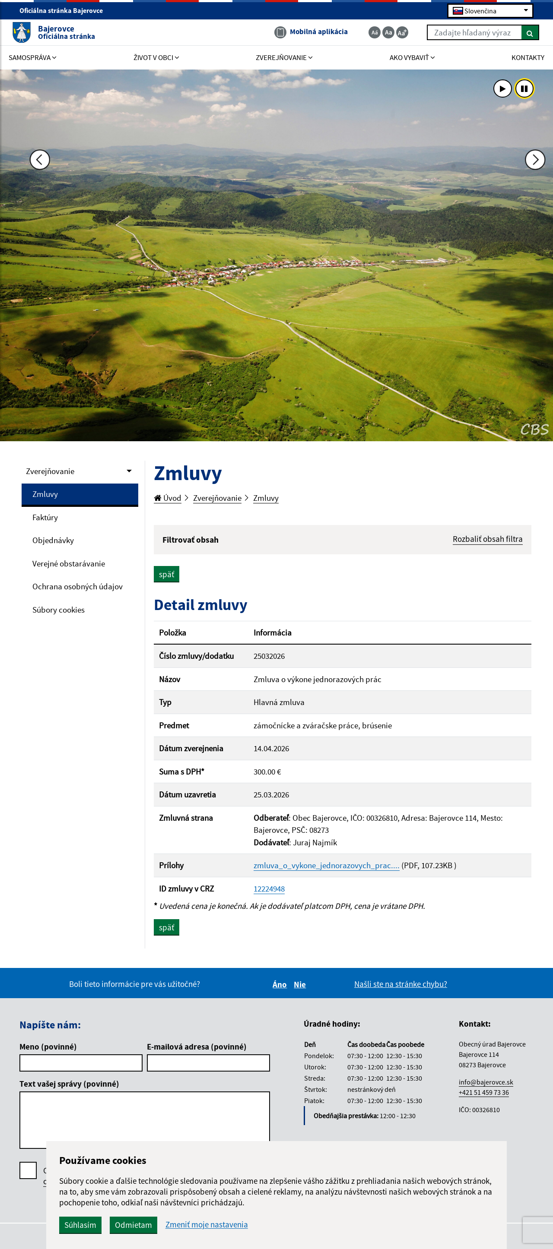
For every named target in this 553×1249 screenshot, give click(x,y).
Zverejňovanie (50, 471)
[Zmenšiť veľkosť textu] (367, 34)
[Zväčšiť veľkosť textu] (394, 34)
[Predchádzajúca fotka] (30, 254)
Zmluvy (45, 494)
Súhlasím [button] (172, 1225)
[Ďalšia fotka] (523, 254)
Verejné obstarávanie (68, 563)
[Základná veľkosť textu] (381, 34)
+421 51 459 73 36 (484, 1093)
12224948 (269, 889)
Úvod (167, 498)
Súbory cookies (58, 609)
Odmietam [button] (225, 1225)
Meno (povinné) (48, 1047)
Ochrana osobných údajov (77, 586)
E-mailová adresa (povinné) (197, 1047)
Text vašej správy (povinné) (69, 1084)
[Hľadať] (522, 33)
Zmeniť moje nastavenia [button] (298, 1225)
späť (166, 575)
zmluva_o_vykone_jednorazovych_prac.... (327, 866)
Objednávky (53, 540)
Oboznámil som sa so (103, 1177)
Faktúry (45, 517)
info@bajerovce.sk (486, 1082)
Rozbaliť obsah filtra (488, 539)
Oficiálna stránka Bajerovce (64, 11)
